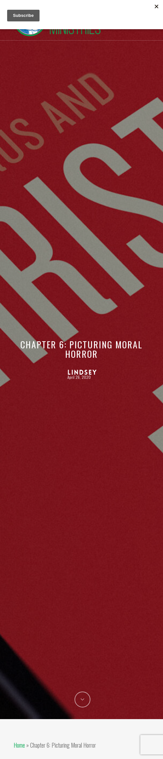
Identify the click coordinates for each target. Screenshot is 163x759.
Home (19, 745)
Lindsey (82, 372)
